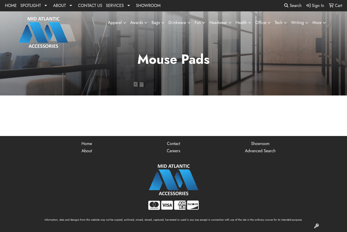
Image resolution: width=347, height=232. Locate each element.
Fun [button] (198, 23)
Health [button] (241, 23)
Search (293, 6)
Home (86, 144)
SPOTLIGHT (30, 6)
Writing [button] (297, 23)
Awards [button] (136, 23)
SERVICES (115, 6)
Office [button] (260, 23)
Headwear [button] (218, 23)
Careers (173, 151)
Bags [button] (155, 23)
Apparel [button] (115, 23)
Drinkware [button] (177, 23)
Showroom (260, 144)
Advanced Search (260, 151)
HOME (11, 6)
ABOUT (59, 6)
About (86, 151)
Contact (173, 144)
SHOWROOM (148, 6)
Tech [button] (278, 23)
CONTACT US (90, 6)
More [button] (316, 23)
